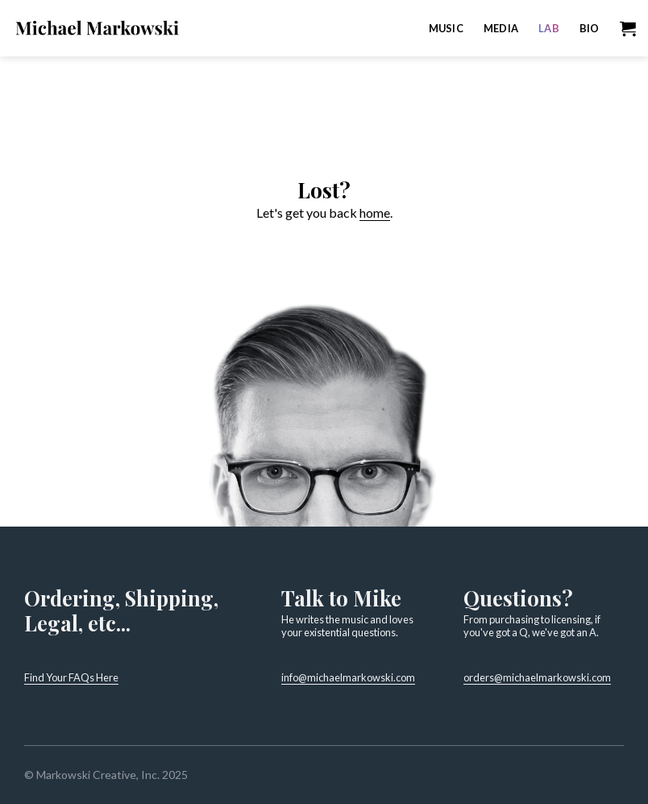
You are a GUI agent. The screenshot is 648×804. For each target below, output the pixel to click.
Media (501, 28)
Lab (548, 28)
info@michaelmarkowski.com (348, 677)
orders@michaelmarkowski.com (537, 677)
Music (446, 28)
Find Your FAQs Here (71, 677)
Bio (589, 28)
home (374, 212)
